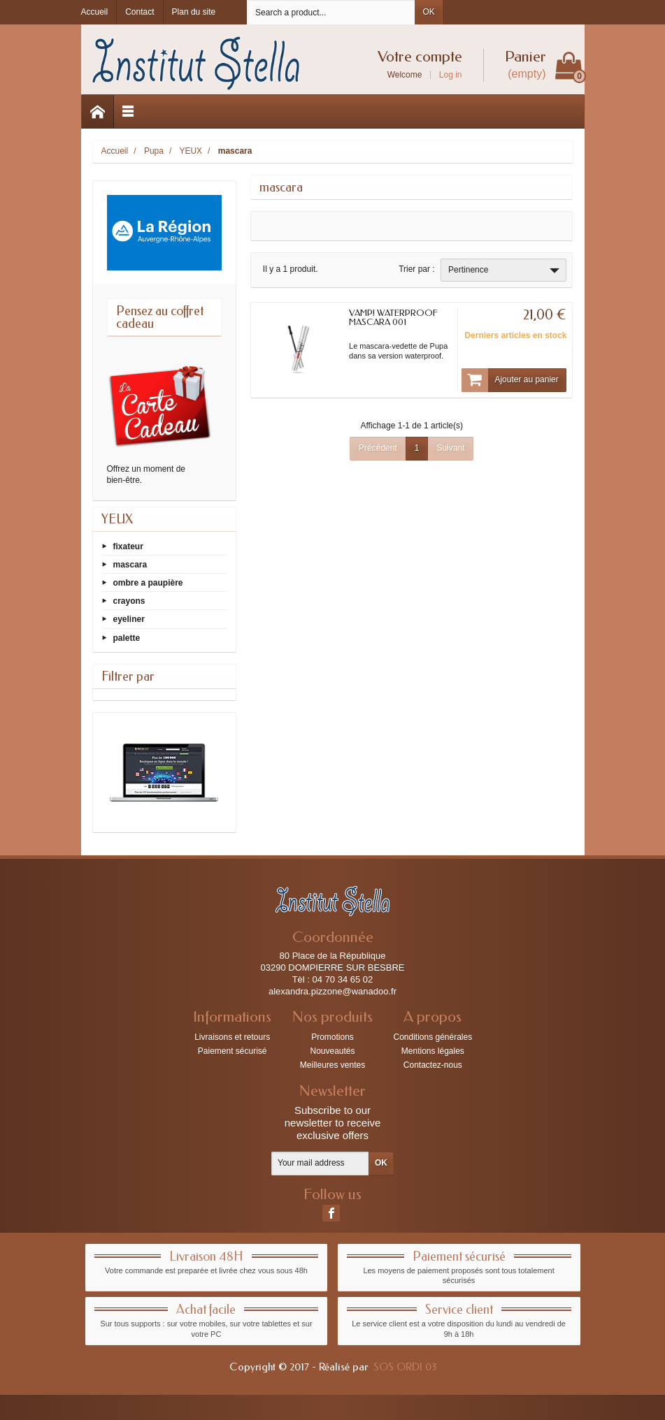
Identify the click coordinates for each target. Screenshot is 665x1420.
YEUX (117, 519)
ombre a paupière (148, 583)
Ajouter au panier (510, 380)
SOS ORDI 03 (404, 1367)
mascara (130, 564)
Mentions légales (432, 1051)
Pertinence (505, 270)
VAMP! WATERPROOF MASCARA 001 (393, 317)
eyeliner (129, 619)
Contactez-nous (432, 1065)
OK (428, 12)
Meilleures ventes (332, 1065)
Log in (450, 75)
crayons (129, 601)
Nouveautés (332, 1051)
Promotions (332, 1037)
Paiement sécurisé (232, 1051)
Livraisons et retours (232, 1037)
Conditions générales (432, 1037)
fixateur (128, 546)
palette (127, 637)
